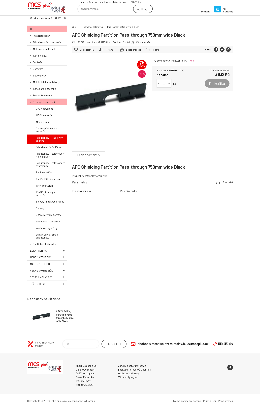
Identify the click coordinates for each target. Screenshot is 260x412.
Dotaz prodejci (133, 49)
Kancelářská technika (44, 88)
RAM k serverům (45, 185)
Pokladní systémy (42, 95)
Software (38, 68)
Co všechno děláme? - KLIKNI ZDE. (49, 18)
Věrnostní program (128, 377)
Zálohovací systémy (46, 228)
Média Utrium (43, 121)
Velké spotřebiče (48, 270)
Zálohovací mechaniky (48, 221)
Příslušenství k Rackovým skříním (49, 139)
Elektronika (48, 250)
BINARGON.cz (208, 400)
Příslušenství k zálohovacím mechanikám (50, 155)
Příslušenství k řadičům (48, 147)
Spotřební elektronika (44, 243)
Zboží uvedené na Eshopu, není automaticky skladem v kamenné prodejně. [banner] (47, 7)
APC (148, 42)
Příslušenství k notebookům (47, 42)
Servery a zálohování (44, 102)
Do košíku (217, 83)
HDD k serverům (44, 115)
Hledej (144, 8)
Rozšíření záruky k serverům (45, 194)
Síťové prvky (39, 75)
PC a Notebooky (41, 35)
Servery (40, 208)
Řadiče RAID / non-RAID (49, 178)
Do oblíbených (87, 49)
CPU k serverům (44, 108)
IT (48, 29)
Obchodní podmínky (128, 373)
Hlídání (155, 49)
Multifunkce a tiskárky (45, 48)
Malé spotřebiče (48, 264)
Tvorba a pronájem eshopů (187, 400)
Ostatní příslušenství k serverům (48, 130)
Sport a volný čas (48, 277)
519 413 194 (136, 2)
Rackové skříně (44, 172)
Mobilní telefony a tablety (46, 82)
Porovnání (110, 49)
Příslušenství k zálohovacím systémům (50, 164)
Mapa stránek (225, 400)
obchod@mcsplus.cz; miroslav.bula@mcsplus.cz (104, 2)
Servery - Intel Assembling (50, 201)
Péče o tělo (48, 283)
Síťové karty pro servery (48, 214)
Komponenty (40, 55)
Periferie (37, 62)
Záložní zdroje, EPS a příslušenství (47, 236)
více (192, 60)
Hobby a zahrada (48, 257)
